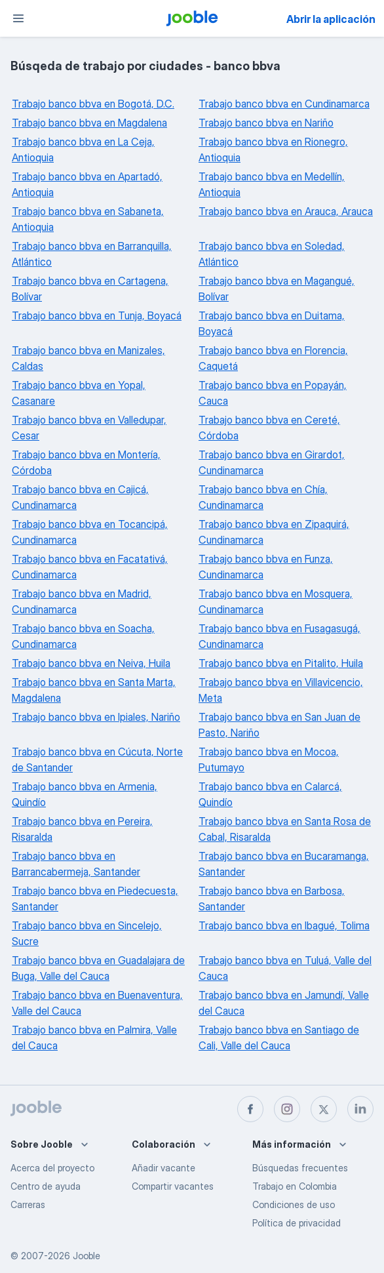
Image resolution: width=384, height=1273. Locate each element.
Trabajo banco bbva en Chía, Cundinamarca (263, 497)
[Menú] (18, 18)
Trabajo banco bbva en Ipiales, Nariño (96, 716)
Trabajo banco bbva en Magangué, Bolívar (277, 288)
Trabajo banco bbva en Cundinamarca (284, 103)
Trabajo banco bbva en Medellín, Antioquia (272, 184)
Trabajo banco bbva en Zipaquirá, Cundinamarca (274, 531)
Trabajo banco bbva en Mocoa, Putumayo (269, 759)
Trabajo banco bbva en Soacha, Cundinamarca (83, 636)
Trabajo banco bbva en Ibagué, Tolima (284, 925)
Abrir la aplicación (330, 19)
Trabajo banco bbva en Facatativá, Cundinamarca (90, 566)
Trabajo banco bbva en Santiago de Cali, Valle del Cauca (279, 1037)
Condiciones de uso (293, 1204)
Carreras (27, 1204)
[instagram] (287, 1109)
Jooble (86, 1255)
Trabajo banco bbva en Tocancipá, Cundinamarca (90, 531)
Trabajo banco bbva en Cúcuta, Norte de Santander (97, 759)
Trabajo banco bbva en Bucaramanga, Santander (284, 863)
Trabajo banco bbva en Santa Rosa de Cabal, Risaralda (285, 829)
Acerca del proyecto (52, 1167)
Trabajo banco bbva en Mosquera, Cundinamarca (276, 601)
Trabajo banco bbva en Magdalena (89, 122)
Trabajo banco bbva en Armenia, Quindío (84, 794)
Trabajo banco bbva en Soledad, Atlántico (272, 253)
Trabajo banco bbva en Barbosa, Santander (272, 898)
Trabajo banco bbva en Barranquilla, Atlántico (92, 253)
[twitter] (324, 1109)
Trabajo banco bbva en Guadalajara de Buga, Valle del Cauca (98, 968)
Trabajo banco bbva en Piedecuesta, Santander (95, 898)
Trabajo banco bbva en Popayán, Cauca (273, 392)
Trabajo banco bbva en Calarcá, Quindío (270, 794)
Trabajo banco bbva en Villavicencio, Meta (281, 690)
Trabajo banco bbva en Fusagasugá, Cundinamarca (279, 636)
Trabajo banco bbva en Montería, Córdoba (86, 462)
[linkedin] (360, 1109)
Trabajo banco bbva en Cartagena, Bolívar (90, 288)
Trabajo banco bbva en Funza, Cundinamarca (266, 566)
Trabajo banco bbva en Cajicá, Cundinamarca (80, 497)
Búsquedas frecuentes (300, 1167)
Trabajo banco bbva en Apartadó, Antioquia (87, 184)
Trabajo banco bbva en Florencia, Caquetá (273, 358)
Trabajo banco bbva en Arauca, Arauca (286, 211)
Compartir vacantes (173, 1186)
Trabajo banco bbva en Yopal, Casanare (78, 392)
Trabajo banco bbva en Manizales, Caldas (88, 358)
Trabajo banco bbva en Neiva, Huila (91, 663)
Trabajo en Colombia (294, 1186)
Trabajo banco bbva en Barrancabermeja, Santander (76, 863)
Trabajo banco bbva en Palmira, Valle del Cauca (94, 1037)
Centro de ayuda (45, 1186)
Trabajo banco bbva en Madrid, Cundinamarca (81, 601)
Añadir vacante (163, 1167)
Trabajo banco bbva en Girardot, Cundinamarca (272, 462)
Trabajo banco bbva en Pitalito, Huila (281, 663)
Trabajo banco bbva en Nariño (266, 122)
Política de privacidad (296, 1222)
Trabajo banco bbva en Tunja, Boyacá (97, 315)
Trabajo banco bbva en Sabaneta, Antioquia (88, 219)
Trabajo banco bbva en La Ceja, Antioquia (83, 149)
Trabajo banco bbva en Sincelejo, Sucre (87, 933)
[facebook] (250, 1109)
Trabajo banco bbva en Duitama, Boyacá (272, 323)
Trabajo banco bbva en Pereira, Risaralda (82, 829)
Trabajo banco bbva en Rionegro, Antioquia (273, 149)
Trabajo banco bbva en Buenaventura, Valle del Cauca (97, 1002)
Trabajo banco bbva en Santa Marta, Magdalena (94, 690)
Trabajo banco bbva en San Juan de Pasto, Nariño (279, 724)
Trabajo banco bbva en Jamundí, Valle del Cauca (284, 1002)
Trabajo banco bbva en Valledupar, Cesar (89, 427)
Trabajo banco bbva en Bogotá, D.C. (93, 103)
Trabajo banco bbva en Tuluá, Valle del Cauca (285, 968)
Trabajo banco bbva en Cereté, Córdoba (269, 427)
